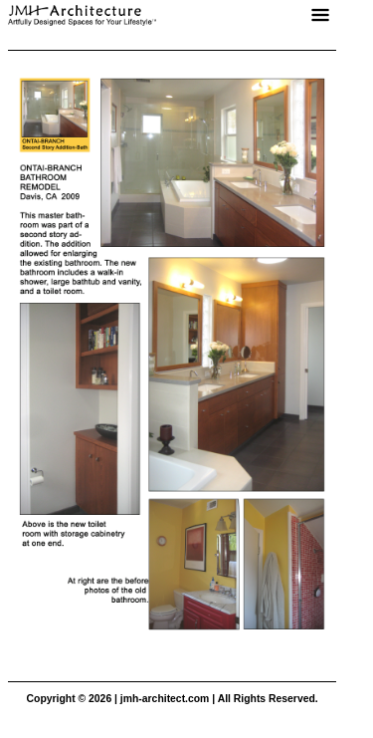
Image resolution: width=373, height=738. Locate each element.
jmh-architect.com (165, 698)
